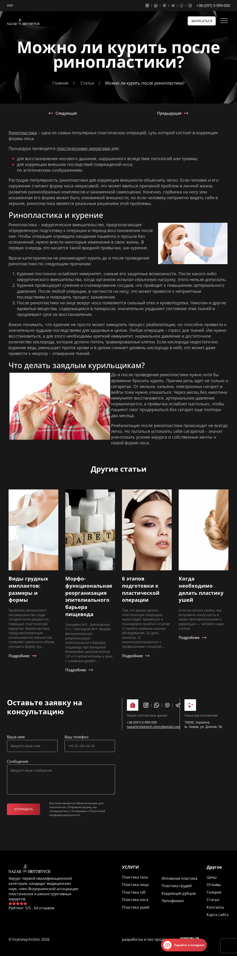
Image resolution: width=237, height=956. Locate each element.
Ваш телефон (76, 736)
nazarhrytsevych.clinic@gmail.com (153, 726)
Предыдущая (169, 113)
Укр (10, 5)
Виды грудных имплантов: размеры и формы (28, 589)
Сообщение (17, 761)
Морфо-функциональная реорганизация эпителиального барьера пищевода (88, 596)
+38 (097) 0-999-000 (213, 5)
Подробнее (19, 655)
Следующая (66, 113)
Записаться (201, 21)
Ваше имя (16, 736)
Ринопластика (23, 132)
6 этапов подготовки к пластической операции (140, 589)
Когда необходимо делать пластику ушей (201, 589)
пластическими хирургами (83, 148)
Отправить (23, 809)
